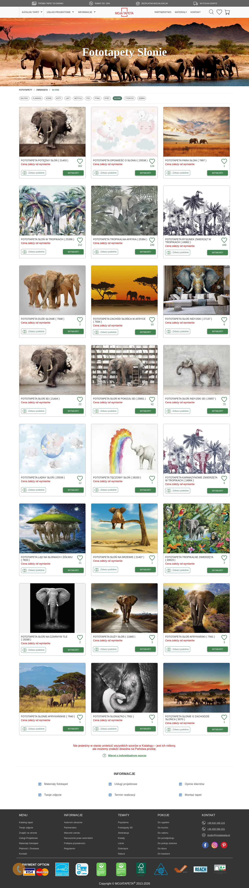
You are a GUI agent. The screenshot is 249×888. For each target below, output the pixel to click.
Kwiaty (123, 838)
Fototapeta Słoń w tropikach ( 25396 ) (47, 239)
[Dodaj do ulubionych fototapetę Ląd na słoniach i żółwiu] (79, 558)
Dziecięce (123, 848)
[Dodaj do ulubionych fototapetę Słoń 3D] (79, 400)
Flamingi (38, 98)
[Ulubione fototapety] (219, 12)
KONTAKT (196, 12)
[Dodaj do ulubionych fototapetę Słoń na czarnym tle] (79, 638)
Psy (88, 98)
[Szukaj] (211, 12)
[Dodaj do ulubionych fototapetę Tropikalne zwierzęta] (224, 558)
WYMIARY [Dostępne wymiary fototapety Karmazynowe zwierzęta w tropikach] (217, 490)
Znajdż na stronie (28, 832)
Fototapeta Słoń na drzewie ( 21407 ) (118, 557)
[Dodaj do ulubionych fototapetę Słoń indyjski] (224, 320)
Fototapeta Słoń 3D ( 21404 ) (40, 398)
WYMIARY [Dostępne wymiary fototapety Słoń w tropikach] (73, 251)
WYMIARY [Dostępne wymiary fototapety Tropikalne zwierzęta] (217, 570)
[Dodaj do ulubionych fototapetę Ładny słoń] (79, 479)
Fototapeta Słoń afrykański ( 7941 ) (190, 636)
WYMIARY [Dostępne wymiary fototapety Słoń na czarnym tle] (73, 650)
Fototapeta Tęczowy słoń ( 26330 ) (117, 477)
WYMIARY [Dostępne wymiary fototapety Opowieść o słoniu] (145, 173)
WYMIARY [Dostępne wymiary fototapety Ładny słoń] (73, 490)
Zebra (142, 98)
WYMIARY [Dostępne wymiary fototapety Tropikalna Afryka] (145, 251)
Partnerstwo (70, 827)
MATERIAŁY (181, 12)
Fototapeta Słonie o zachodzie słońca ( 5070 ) (187, 718)
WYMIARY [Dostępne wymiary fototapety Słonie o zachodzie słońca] (217, 729)
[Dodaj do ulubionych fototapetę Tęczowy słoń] (151, 479)
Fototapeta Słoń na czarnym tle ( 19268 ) (44, 638)
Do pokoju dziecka (167, 843)
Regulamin (69, 848)
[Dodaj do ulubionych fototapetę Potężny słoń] (79, 162)
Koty (59, 98)
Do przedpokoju (166, 838)
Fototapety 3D (125, 827)
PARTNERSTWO (163, 12)
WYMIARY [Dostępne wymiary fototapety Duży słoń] (145, 649)
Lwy (68, 98)
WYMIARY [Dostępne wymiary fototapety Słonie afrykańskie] (73, 728)
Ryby (107, 98)
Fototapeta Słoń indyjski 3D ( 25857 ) (190, 398)
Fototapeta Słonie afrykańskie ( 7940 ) (48, 716)
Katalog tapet (26, 822)
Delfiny (25, 98)
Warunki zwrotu (72, 832)
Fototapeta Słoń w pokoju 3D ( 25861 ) (119, 398)
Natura (123, 853)
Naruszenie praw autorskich (78, 838)
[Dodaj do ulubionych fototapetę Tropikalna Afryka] (151, 240)
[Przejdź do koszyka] (227, 12)
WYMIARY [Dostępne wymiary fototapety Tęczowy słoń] (145, 490)
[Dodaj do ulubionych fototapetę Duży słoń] (151, 638)
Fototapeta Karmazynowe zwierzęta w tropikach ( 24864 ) (191, 479)
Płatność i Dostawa (29, 848)
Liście (123, 843)
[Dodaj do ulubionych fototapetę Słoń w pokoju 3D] (151, 400)
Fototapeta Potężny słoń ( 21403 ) (44, 160)
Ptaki (97, 98)
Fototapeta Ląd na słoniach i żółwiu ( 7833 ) (47, 558)
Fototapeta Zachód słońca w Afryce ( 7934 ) (119, 320)
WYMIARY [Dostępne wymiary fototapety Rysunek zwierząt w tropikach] (217, 252)
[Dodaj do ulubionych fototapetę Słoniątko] (151, 718)
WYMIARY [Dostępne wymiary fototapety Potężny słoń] (73, 173)
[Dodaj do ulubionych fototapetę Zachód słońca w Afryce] (151, 320)
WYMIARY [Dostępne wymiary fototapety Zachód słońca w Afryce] (145, 332)
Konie (49, 98)
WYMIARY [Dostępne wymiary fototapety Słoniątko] (145, 728)
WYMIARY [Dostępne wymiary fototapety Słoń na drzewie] (145, 569)
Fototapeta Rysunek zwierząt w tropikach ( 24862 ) (188, 241)
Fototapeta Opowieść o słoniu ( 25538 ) (120, 160)
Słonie (118, 98)
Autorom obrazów (73, 822)
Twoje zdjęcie (26, 827)
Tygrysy (130, 98)
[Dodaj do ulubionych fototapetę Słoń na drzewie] (151, 558)
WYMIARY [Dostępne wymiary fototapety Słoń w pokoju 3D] (145, 411)
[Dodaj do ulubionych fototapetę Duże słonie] (79, 320)
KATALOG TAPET (30, 12)
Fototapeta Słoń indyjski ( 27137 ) (188, 318)
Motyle (78, 98)
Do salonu (163, 832)
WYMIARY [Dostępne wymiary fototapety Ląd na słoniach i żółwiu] (73, 570)
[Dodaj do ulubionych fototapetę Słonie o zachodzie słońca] (224, 718)
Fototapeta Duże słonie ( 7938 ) (42, 318)
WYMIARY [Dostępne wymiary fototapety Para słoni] (217, 173)
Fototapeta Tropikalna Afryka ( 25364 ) (120, 239)
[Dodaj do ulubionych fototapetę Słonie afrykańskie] (79, 718)
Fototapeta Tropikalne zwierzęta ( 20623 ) (189, 558)
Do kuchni (163, 827)
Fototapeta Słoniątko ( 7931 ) (113, 716)
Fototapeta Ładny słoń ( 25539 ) (43, 477)
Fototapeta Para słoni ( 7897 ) (185, 160)
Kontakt (23, 853)
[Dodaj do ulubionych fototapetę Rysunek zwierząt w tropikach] (224, 240)
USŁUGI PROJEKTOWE (58, 12)
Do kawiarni (164, 853)
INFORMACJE (85, 12)
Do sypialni (163, 822)
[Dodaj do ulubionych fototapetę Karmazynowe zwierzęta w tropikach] (224, 479)
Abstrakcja (123, 832)
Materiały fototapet (28, 843)
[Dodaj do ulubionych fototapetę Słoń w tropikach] (79, 240)
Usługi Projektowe (28, 838)
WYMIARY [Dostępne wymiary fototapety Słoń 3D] (73, 411)
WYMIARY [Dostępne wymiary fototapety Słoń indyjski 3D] (217, 411)
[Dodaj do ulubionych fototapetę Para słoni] (224, 162)
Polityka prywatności (74, 843)
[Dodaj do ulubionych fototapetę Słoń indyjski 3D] (224, 400)
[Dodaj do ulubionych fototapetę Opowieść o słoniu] (151, 162)
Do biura (163, 848)
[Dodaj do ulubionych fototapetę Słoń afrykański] (224, 638)
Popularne (123, 822)
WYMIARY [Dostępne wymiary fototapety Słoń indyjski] (217, 331)
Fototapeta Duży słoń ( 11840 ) (114, 636)
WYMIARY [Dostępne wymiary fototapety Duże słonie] (73, 331)
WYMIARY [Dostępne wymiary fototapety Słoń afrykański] (217, 649)
